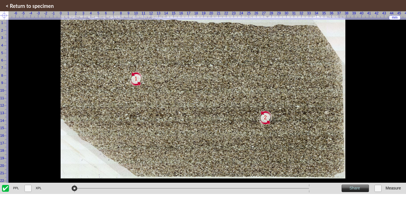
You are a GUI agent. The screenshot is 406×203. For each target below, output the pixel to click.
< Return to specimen (30, 6)
